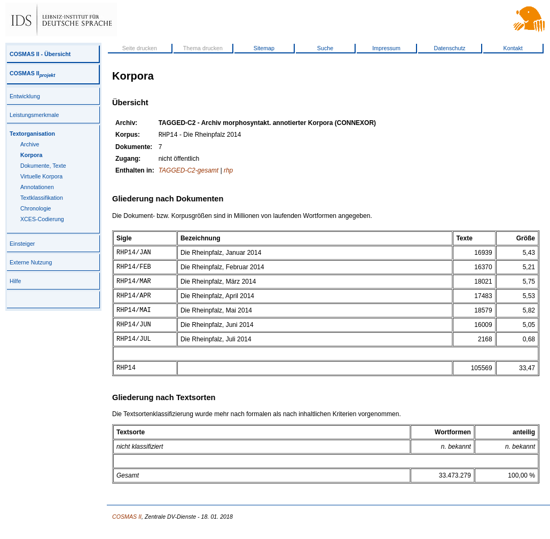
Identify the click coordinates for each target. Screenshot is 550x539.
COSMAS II (32, 73)
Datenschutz (449, 48)
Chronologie (35, 208)
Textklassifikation (41, 197)
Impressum (386, 48)
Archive (30, 144)
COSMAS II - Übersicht (40, 54)
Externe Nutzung (31, 262)
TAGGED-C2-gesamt (188, 171)
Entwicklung (25, 96)
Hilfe (15, 281)
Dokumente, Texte (43, 165)
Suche (325, 48)
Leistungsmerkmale (34, 115)
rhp (228, 171)
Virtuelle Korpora (41, 176)
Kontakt (513, 48)
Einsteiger (22, 243)
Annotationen (37, 187)
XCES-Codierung (42, 219)
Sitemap (264, 48)
